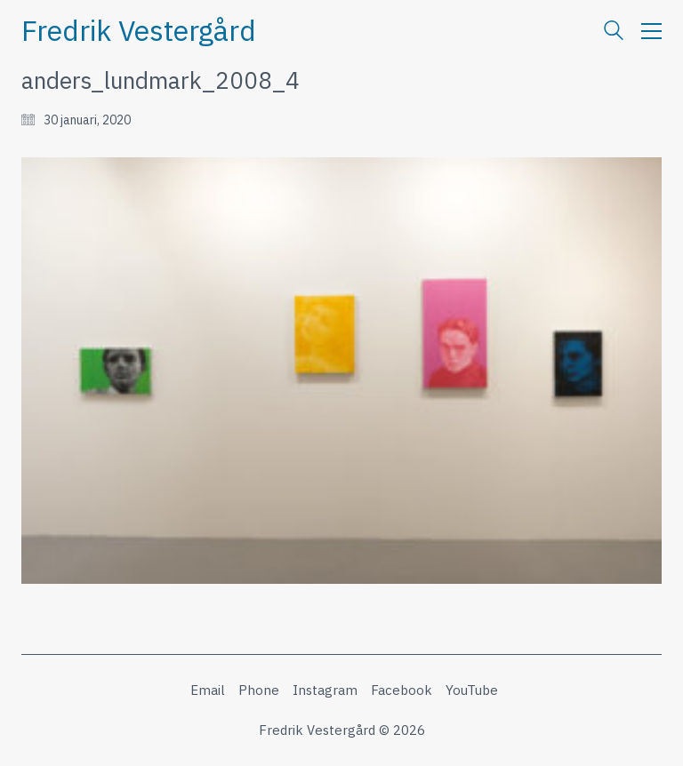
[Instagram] (325, 690)
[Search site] (613, 32)
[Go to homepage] (138, 31)
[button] (651, 31)
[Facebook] (401, 690)
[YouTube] (472, 690)
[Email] (207, 690)
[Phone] (258, 690)
